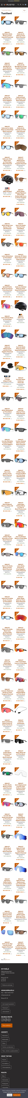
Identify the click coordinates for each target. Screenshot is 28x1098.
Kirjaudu (4, 1059)
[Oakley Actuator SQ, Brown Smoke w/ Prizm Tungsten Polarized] (7, 688)
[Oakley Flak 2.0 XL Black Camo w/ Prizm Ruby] (21, 658)
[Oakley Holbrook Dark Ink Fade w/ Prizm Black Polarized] (21, 94)
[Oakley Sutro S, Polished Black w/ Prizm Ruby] (21, 533)
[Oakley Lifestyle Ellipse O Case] (7, 377)
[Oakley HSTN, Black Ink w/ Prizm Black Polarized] (7, 846)
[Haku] (18, 5)
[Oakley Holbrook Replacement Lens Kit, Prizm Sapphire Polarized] (7, 345)
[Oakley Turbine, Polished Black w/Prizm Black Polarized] (21, 438)
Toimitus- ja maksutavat (7, 1047)
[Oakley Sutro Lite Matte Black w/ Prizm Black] (7, 658)
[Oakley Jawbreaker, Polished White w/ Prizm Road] (21, 688)
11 (9, 959)
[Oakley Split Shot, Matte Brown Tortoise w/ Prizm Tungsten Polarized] (21, 942)
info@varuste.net (5, 995)
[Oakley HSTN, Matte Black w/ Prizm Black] (7, 407)
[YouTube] (9, 1020)
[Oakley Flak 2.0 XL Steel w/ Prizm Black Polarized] (7, 470)
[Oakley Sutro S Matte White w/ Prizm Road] (7, 314)
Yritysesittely (5, 1087)
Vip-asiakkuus (5, 1063)
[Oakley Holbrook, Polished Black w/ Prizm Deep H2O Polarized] (21, 284)
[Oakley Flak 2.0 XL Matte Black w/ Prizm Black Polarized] (7, 564)
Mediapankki (5, 1083)
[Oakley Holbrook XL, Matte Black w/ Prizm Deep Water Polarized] (7, 125)
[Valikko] (1, 4)
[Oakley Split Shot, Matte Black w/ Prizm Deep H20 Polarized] (7, 31)
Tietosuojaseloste (6, 1067)
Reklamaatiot (5, 1039)
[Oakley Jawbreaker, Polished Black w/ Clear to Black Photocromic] (21, 502)
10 (8, 959)
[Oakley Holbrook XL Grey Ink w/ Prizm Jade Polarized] (21, 125)
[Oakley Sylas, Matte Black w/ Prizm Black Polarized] (21, 596)
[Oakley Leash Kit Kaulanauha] (21, 719)
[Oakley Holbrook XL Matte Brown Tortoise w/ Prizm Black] (7, 596)
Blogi (3, 1076)
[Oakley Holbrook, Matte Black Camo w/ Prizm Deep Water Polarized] (7, 157)
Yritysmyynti (5, 1007)
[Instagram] (5, 1020)
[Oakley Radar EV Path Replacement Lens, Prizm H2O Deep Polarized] (21, 878)
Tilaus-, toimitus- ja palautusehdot (10, 1051)
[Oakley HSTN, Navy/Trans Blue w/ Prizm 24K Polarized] (7, 222)
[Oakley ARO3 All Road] (7, 190)
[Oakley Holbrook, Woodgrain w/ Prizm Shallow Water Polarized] (7, 63)
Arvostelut (14, 1)
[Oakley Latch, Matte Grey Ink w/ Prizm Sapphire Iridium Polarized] (21, 564)
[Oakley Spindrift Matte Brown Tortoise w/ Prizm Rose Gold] (7, 284)
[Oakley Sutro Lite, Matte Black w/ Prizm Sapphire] (7, 94)
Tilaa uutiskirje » (6, 1025)
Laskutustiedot (5, 1011)
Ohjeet (3, 1043)
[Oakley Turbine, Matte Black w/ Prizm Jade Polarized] (7, 782)
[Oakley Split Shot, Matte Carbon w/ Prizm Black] (7, 878)
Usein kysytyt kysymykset (8, 1004)
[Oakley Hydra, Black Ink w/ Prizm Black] (21, 750)
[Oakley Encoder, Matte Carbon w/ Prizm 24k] (21, 377)
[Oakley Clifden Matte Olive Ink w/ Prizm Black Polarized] (7, 533)
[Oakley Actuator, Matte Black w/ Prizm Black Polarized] (7, 910)
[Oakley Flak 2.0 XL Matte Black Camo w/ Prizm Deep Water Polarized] (7, 627)
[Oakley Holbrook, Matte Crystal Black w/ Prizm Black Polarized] (21, 910)
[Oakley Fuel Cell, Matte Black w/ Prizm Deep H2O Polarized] (21, 345)
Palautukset (5, 1035)
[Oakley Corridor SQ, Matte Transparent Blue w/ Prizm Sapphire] (7, 438)
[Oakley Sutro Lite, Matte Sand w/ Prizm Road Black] (21, 222)
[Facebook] (2, 1020)
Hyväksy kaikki (16, 1095)
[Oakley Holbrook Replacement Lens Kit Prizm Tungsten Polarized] (21, 157)
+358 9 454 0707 (9, 992)
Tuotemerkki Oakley (6, 10)
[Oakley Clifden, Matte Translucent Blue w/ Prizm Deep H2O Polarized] (21, 470)
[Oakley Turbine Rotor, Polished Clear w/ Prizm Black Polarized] (7, 750)
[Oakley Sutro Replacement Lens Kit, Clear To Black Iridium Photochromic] (21, 782)
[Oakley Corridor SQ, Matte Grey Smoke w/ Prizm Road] (7, 813)
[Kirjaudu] (20, 5)
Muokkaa (9, 1095)
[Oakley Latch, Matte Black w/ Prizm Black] (7, 253)
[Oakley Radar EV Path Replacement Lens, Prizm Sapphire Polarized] (21, 846)
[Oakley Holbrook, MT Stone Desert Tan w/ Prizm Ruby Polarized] (21, 253)
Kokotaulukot (5, 1080)
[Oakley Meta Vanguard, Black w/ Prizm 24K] (7, 502)
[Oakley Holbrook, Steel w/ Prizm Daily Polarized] (21, 407)
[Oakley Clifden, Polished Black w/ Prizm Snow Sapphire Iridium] (21, 813)
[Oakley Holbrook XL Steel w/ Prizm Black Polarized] (21, 31)
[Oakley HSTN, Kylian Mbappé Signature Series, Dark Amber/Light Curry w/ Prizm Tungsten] (21, 190)
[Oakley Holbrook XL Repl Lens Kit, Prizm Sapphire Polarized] (7, 942)
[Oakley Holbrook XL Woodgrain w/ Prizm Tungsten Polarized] (21, 63)
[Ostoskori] (23, 5)
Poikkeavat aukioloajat (7, 985)
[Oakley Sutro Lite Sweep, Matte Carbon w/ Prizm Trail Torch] (7, 719)
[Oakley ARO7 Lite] (21, 314)
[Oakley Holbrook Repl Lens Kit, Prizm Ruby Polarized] (21, 627)
